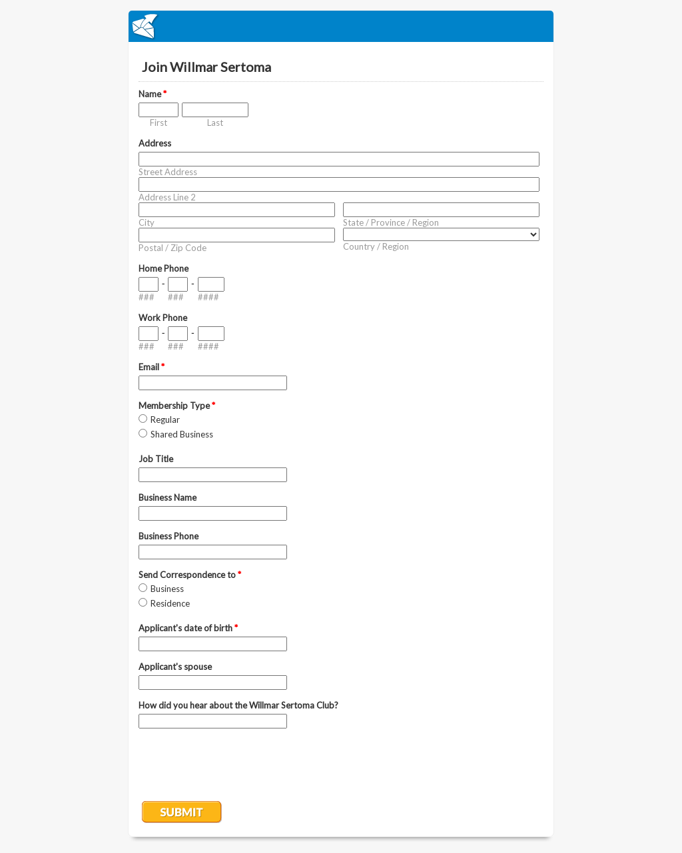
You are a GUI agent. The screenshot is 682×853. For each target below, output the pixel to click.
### (147, 297)
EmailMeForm (341, 26)
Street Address (168, 171)
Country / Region (376, 246)
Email (152, 367)
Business (167, 588)
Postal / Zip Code (172, 247)
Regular (165, 419)
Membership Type (177, 405)
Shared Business (182, 434)
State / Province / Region (391, 222)
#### (208, 297)
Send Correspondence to (190, 574)
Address (155, 143)
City (147, 222)
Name (153, 94)
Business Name (167, 497)
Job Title (156, 458)
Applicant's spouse (175, 666)
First (158, 122)
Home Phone (163, 268)
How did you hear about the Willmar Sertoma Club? (238, 705)
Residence (170, 603)
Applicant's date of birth (188, 628)
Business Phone (168, 536)
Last (215, 122)
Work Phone (163, 317)
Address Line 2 (167, 197)
